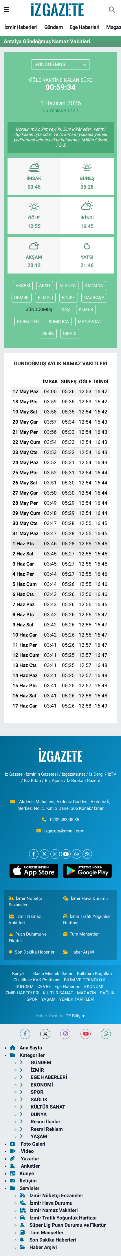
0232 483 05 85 (64, 819)
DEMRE (21, 297)
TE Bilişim (75, 1015)
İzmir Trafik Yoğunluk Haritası (87, 919)
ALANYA (67, 285)
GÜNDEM (24, 986)
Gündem (53, 27)
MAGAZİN (86, 993)
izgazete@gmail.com (64, 831)
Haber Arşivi (78, 952)
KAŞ (66, 309)
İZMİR (32, 1070)
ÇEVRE (44, 986)
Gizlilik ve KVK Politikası (36, 979)
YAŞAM (48, 999)
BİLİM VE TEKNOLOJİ (84, 979)
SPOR (32, 999)
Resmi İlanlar (40, 1121)
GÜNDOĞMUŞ (38, 309)
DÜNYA (33, 1114)
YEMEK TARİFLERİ (76, 999)
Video (22, 1151)
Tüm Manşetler (81, 934)
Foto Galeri (27, 1144)
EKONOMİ (93, 986)
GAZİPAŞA (94, 297)
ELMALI (45, 297)
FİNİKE (68, 297)
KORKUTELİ (28, 321)
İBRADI (69, 333)
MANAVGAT (89, 321)
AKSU (44, 285)
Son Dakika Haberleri (32, 952)
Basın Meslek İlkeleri (53, 973)
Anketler (25, 1166)
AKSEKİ (23, 285)
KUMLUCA (59, 321)
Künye (15, 973)
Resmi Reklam (41, 1129)
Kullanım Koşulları (94, 973)
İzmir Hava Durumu (85, 898)
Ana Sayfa (26, 1048)
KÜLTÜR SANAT (58, 993)
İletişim (23, 1181)
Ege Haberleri (84, 27)
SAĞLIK (107, 993)
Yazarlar (24, 1159)
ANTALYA (94, 285)
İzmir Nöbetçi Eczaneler (25, 901)
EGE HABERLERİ (43, 1077)
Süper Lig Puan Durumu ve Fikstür (63, 1225)
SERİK (48, 333)
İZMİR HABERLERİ (21, 993)
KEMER (86, 309)
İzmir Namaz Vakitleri (25, 919)
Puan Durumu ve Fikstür (28, 937)
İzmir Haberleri (20, 27)
